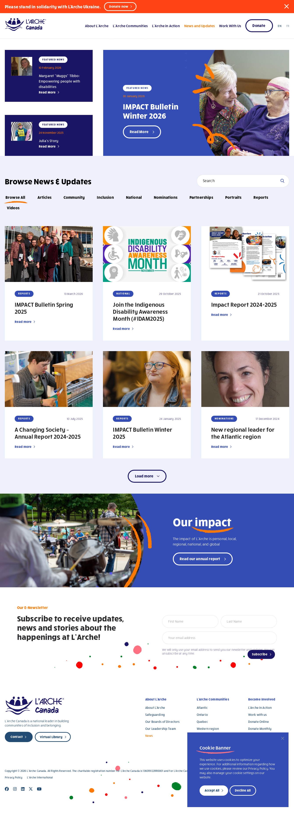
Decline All (243, 790)
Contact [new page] (17, 737)
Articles (44, 197)
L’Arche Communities (130, 25)
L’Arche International (40, 777)
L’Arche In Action (260, 707)
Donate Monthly (259, 728)
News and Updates (199, 25)
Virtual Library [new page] (51, 737)
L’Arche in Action (166, 25)
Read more (23, 322)
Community (74, 197)
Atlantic (202, 707)
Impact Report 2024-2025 (244, 304)
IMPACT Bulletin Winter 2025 (142, 433)
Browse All (15, 197)
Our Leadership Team (160, 728)
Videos (13, 207)
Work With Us (230, 25)
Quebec (202, 721)
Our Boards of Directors (162, 721)
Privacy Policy (13, 777)
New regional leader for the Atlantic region (243, 433)
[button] (286, 6)
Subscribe (259, 654)
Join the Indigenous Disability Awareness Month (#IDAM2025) (140, 311)
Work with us (257, 714)
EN (279, 26)
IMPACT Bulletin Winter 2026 (150, 110)
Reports (260, 197)
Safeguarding (155, 714)
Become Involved (261, 699)
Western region (208, 728)
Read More (47, 92)
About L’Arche (96, 25)
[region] (238, 769)
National (134, 197)
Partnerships (201, 197)
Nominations (165, 197)
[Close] (282, 738)
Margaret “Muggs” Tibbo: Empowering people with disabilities (59, 81)
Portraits (233, 197)
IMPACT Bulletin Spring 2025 (44, 308)
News (149, 735)
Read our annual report (200, 558)
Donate (258, 25)
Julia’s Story (48, 141)
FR (287, 26)
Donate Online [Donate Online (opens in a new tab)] (258, 721)
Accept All (212, 790)
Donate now (118, 6)
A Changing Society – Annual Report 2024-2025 (48, 433)
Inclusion (105, 197)
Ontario (202, 714)
